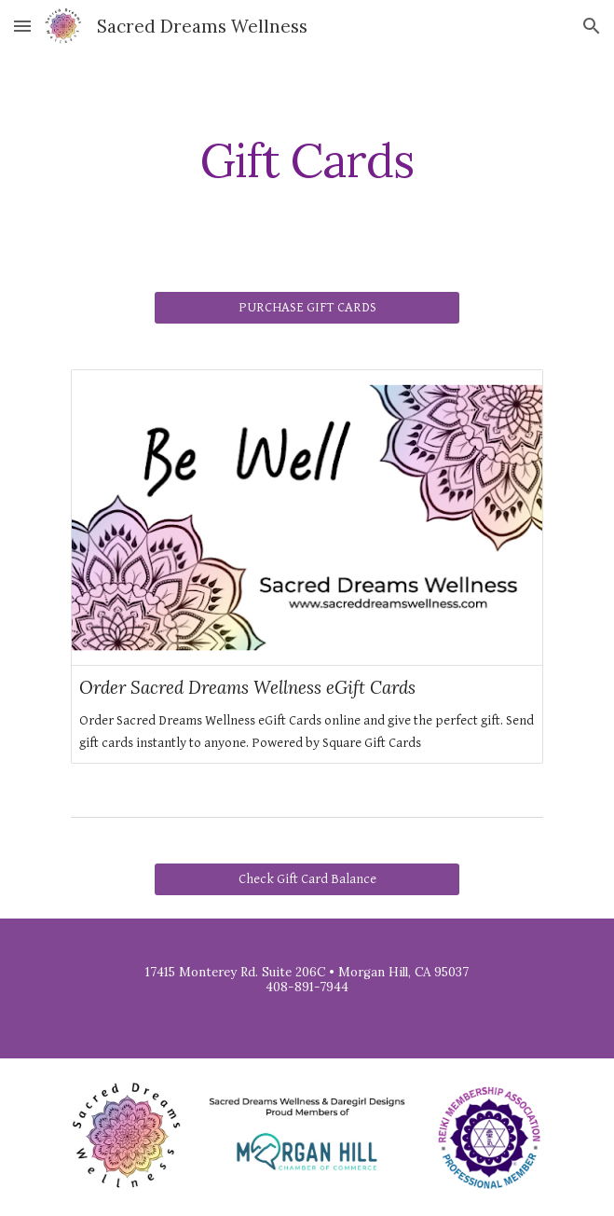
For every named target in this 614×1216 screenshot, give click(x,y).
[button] (22, 25)
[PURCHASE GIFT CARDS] (307, 307)
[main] (307, 160)
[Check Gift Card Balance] (307, 879)
